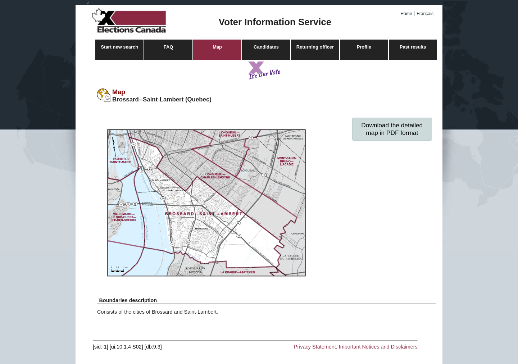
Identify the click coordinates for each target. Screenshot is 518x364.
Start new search (119, 47)
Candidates (266, 47)
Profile (364, 47)
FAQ (168, 47)
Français (425, 13)
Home (406, 13)
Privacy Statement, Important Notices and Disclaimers (356, 347)
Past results (413, 47)
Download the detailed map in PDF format (392, 129)
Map (217, 47)
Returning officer (315, 47)
